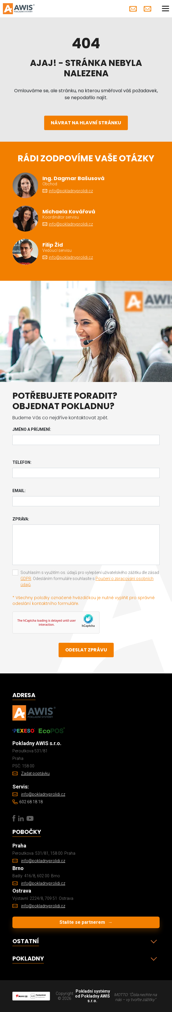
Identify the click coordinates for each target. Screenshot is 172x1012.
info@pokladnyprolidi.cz (133, 8)
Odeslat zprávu (86, 650)
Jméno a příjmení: (31, 429)
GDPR (25, 578)
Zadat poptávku (147, 8)
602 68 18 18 (31, 801)
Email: (19, 490)
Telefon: (21, 462)
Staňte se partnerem (86, 922)
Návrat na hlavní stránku (86, 122)
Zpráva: (20, 519)
